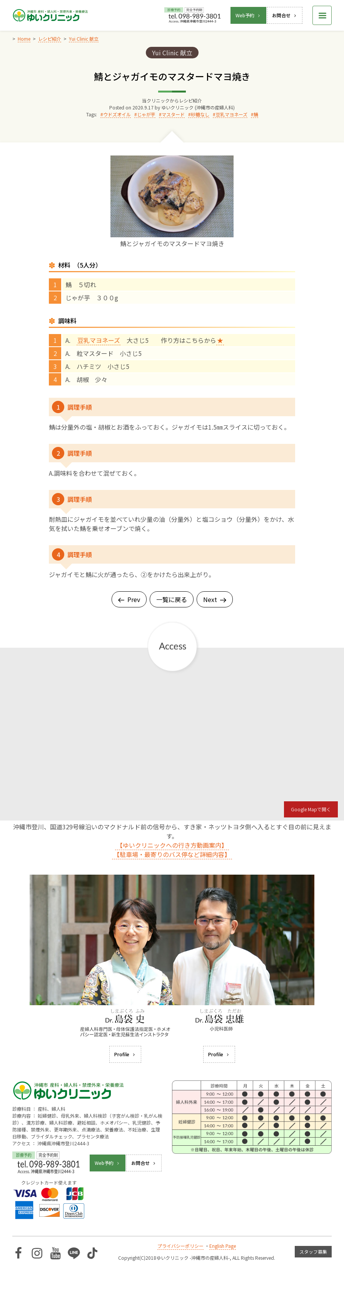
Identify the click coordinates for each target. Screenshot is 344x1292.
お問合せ (284, 15)
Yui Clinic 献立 (172, 52)
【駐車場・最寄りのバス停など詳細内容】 (172, 854)
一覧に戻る (171, 599)
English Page (222, 1245)
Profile (125, 1054)
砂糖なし (200, 114)
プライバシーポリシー (180, 1245)
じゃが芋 (146, 114)
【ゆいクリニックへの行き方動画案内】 (172, 845)
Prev (129, 599)
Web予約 (248, 15)
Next (214, 599)
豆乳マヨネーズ (231, 114)
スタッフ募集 (313, 1251)
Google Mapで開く (311, 809)
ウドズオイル (117, 114)
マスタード (173, 114)
